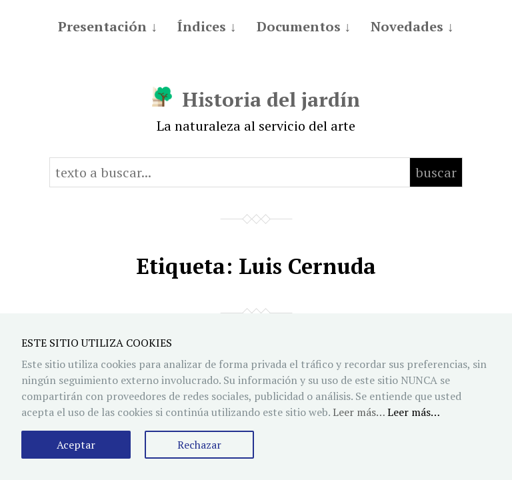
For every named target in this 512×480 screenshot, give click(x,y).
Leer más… (413, 412)
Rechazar (199, 444)
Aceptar (76, 444)
